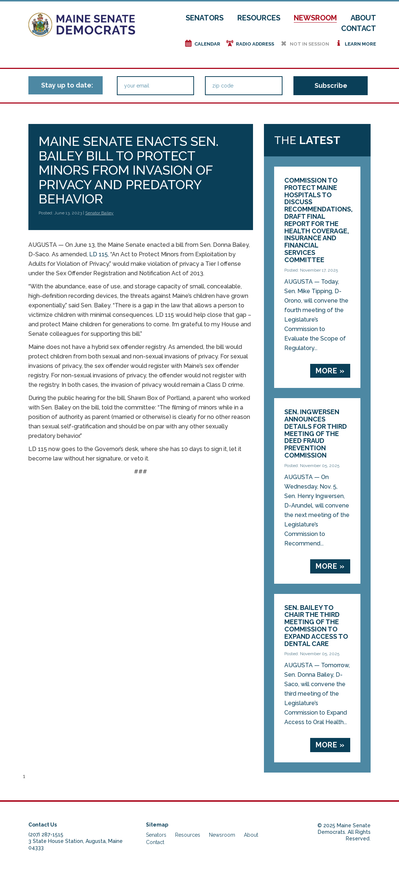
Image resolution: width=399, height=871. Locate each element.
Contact (358, 28)
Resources (258, 17)
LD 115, (99, 254)
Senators (205, 17)
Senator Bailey (99, 212)
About (363, 17)
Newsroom (315, 17)
